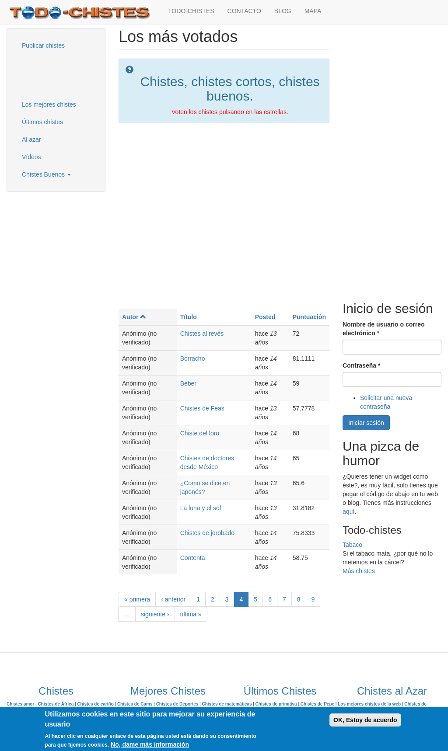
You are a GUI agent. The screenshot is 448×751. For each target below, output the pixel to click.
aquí (348, 511)
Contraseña (361, 365)
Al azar (31, 139)
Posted (265, 316)
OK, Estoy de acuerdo (365, 719)
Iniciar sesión (366, 422)
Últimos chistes (42, 121)
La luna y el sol (200, 507)
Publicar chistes (43, 45)
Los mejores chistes (49, 104)
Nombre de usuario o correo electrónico (383, 329)
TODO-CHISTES (191, 10)
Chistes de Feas (202, 408)
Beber (188, 383)
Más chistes (359, 570)
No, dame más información (150, 744)
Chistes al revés (202, 333)
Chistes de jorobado (207, 532)
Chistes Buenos (46, 174)
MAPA (313, 10)
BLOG (282, 10)
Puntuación (309, 316)
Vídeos (31, 156)
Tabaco (352, 544)
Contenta (192, 557)
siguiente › (155, 614)
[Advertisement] (59, 74)
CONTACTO (244, 10)
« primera (137, 599)
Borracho (192, 358)
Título (188, 316)
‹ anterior (173, 599)
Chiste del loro (200, 433)
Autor (134, 316)
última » (191, 614)
